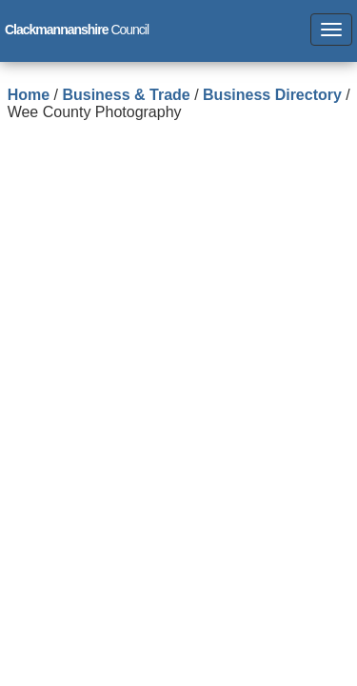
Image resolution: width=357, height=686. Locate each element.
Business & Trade (125, 95)
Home (29, 95)
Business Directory (272, 95)
